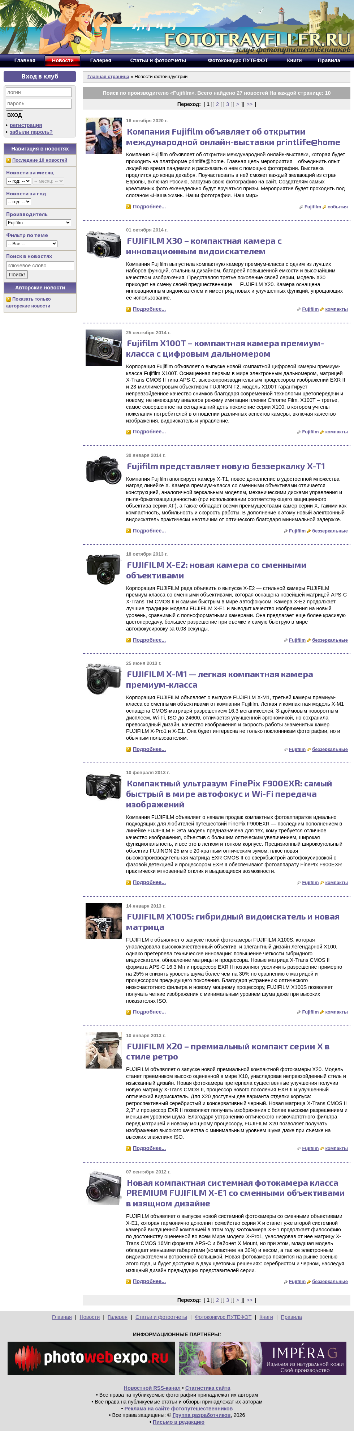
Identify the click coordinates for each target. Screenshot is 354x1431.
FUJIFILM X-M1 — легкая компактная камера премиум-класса (219, 678)
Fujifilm (313, 206)
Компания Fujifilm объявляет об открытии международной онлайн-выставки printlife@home (233, 136)
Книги (266, 1317)
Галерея (118, 1317)
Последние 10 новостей (39, 160)
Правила (291, 1317)
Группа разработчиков (202, 1415)
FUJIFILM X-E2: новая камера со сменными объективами (216, 569)
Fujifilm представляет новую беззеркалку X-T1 (226, 465)
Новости (89, 1317)
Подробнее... (149, 206)
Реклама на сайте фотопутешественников (179, 1408)
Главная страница (108, 76)
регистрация (26, 125)
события (338, 206)
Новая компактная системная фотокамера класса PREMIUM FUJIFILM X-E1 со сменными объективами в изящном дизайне (235, 1193)
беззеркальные (330, 531)
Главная (62, 1317)
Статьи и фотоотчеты (161, 1317)
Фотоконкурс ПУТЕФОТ (223, 1317)
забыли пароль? (31, 132)
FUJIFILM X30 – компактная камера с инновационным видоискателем (204, 245)
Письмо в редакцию (178, 1422)
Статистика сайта (207, 1388)
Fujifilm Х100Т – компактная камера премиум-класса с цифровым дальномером (225, 347)
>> (249, 104)
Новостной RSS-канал (152, 1388)
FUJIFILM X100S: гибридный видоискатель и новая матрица (233, 921)
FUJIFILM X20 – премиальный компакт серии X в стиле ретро (228, 1051)
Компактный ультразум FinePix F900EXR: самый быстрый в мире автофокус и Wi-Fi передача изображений (229, 793)
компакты (336, 309)
